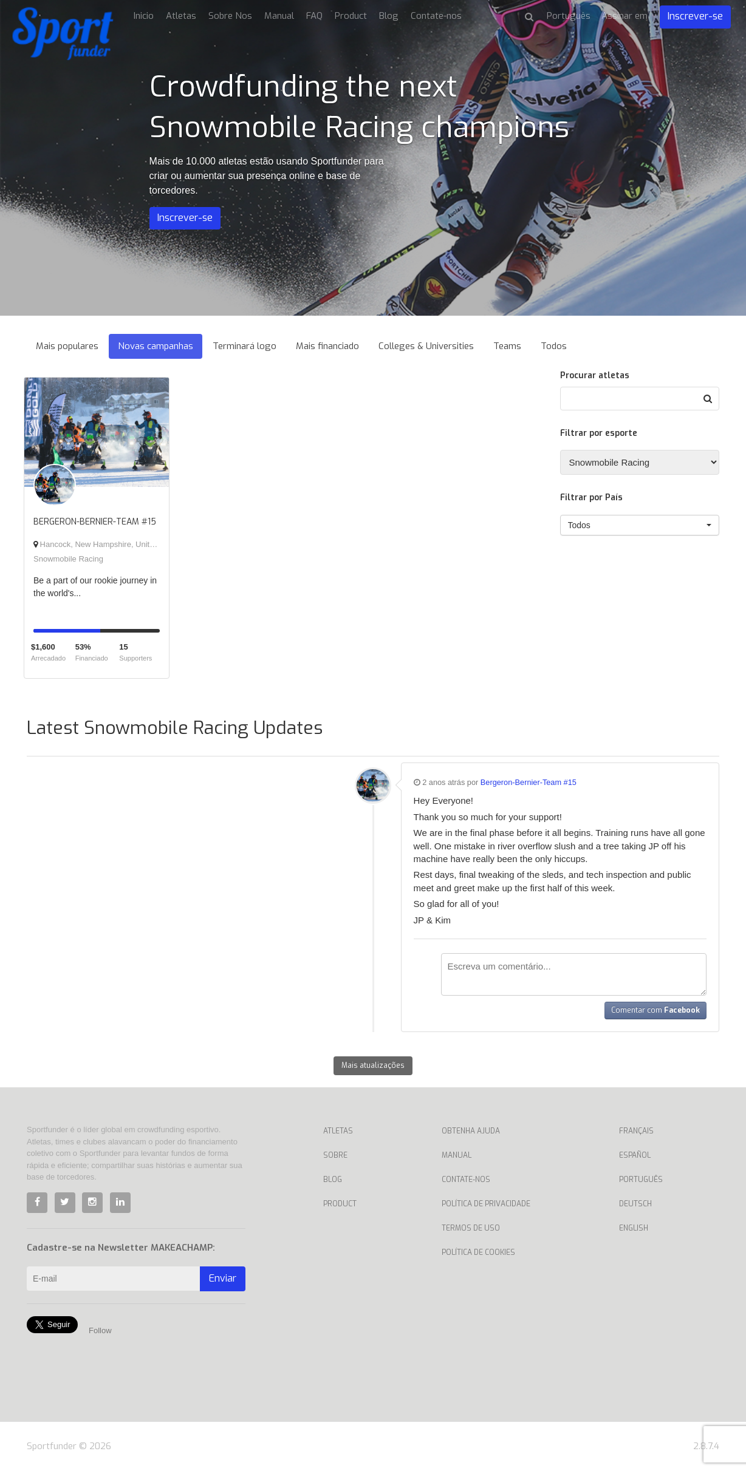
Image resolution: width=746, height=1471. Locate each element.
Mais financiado (327, 346)
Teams (507, 346)
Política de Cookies (478, 1252)
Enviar (222, 1278)
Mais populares (67, 346)
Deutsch (635, 1204)
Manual (279, 16)
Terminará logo (244, 346)
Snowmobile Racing (68, 558)
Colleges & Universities (426, 346)
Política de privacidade (486, 1204)
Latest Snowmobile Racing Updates (175, 728)
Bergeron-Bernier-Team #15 (529, 782)
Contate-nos (436, 16)
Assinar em (624, 16)
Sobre (335, 1155)
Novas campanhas (155, 346)
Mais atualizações (373, 1065)
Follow (100, 1330)
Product (351, 16)
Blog (389, 16)
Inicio (144, 16)
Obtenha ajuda (471, 1131)
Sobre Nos (230, 16)
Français (636, 1131)
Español (635, 1155)
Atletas (181, 16)
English (633, 1228)
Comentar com (655, 1010)
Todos (554, 346)
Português (641, 1179)
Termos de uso (471, 1228)
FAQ (314, 16)
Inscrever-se (695, 16)
